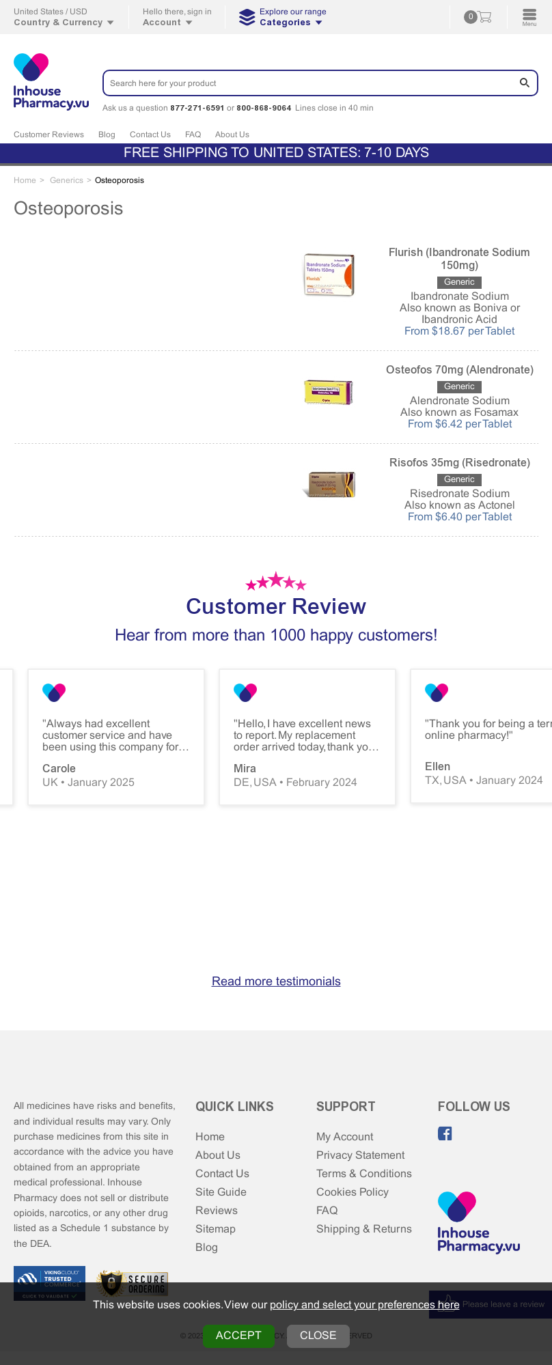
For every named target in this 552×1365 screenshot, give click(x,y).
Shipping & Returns (364, 1229)
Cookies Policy (352, 1192)
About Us (232, 135)
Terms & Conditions (364, 1174)
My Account (344, 1137)
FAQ (193, 135)
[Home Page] (479, 1224)
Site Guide (221, 1192)
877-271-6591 (197, 108)
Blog (106, 135)
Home (210, 1137)
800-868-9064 (263, 108)
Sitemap (215, 1229)
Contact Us (150, 135)
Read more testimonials (276, 982)
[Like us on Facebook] (445, 1133)
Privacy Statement (360, 1156)
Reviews (216, 1211)
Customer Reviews (49, 135)
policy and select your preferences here (365, 1305)
